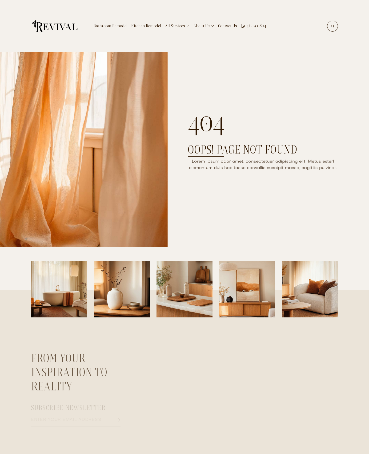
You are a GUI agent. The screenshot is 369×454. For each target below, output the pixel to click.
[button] (177, 26)
